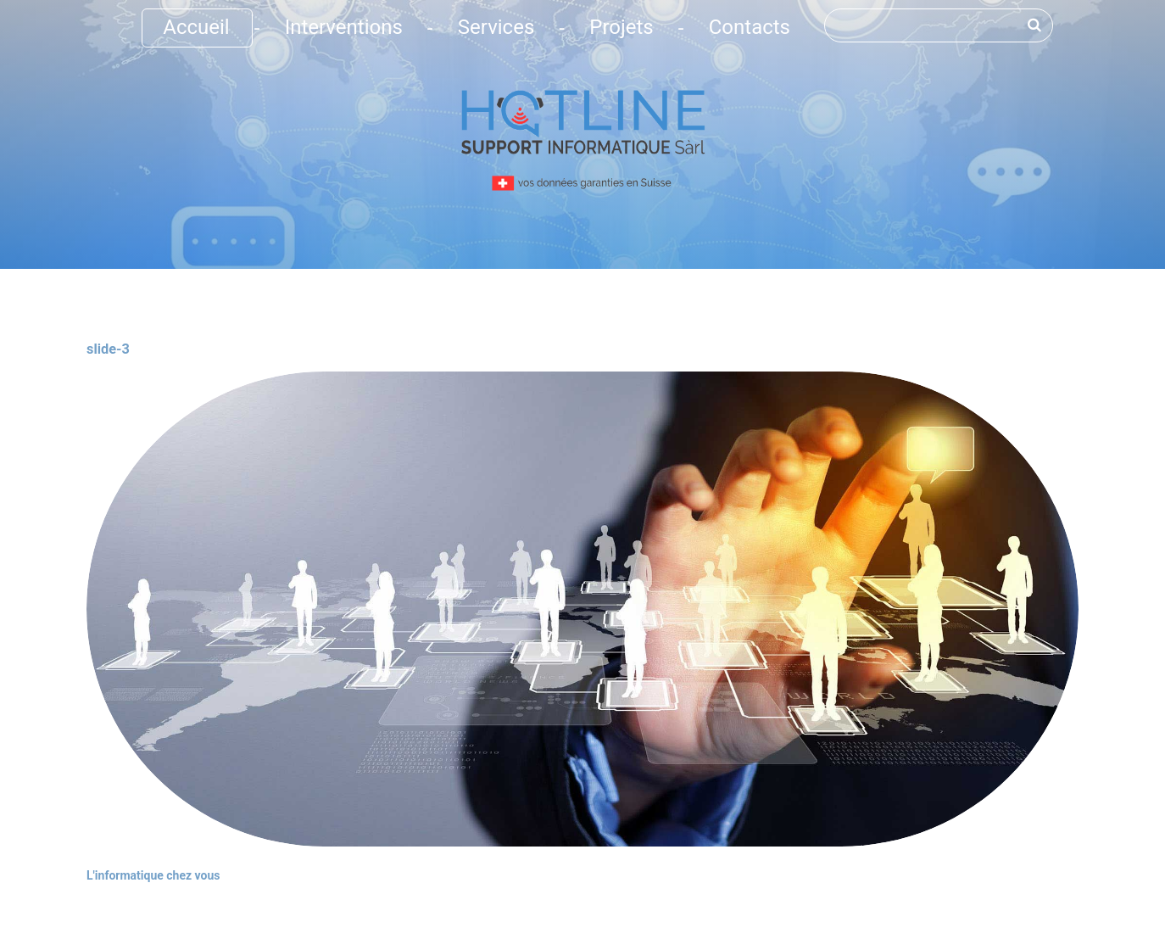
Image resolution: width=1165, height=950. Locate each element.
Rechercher (824, 8)
